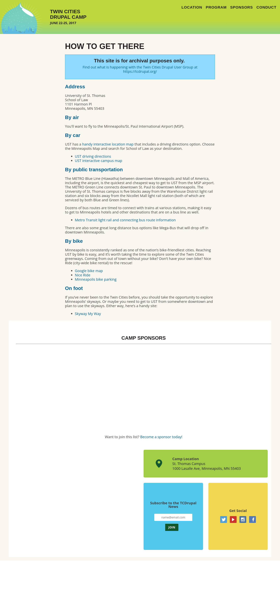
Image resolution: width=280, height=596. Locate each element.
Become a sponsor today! (161, 436)
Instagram (242, 519)
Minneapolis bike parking (95, 279)
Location (191, 7)
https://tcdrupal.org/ (140, 71)
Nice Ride (82, 275)
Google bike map (89, 270)
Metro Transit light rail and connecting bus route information (125, 220)
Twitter (223, 519)
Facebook (252, 519)
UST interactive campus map (98, 160)
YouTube (233, 519)
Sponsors (241, 7)
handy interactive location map (108, 144)
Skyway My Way (88, 313)
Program (216, 7)
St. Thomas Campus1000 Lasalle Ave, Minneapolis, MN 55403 (206, 466)
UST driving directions (93, 156)
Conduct (266, 7)
